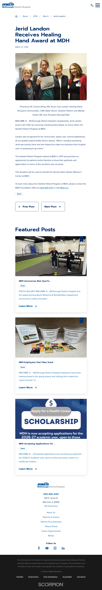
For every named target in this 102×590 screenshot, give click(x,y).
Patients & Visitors (51, 517)
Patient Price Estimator (51, 521)
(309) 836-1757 (46, 187)
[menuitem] (19, 576)
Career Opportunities (51, 531)
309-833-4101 (51, 494)
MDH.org (64, 187)
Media (51, 535)
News (19, 194)
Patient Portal (51, 526)
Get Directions (51, 506)
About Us (51, 512)
